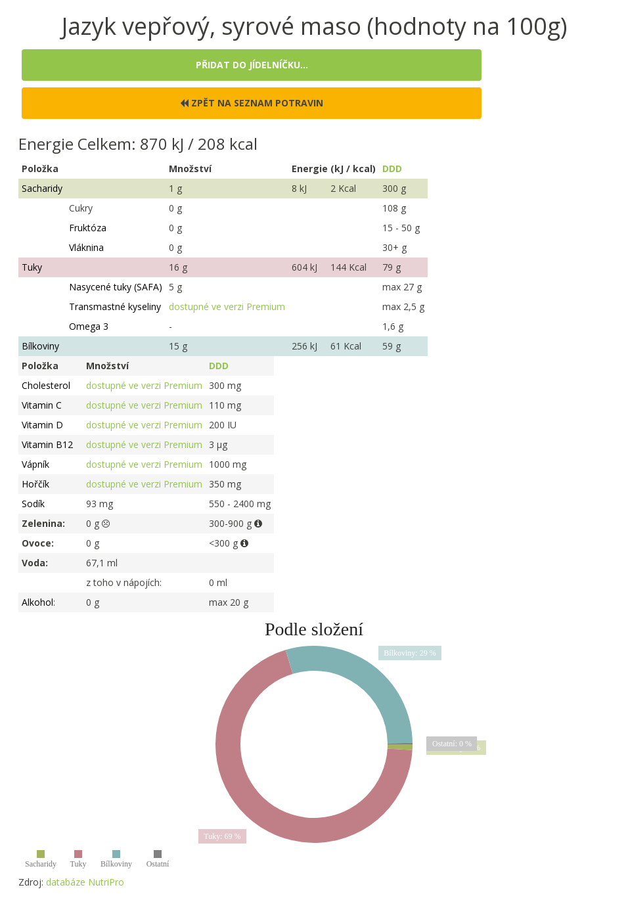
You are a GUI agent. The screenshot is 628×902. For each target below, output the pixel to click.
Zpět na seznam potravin (251, 103)
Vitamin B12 (47, 444)
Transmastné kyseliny (115, 306)
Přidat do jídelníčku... (252, 64)
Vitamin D (42, 424)
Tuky (32, 267)
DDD (392, 168)
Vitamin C (42, 405)
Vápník (35, 464)
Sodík (33, 503)
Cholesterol (46, 385)
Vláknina (86, 247)
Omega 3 (88, 326)
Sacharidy (42, 188)
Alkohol (37, 602)
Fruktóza (87, 227)
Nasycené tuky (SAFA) (115, 287)
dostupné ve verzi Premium (227, 306)
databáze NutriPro (85, 882)
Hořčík (35, 484)
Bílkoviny (40, 346)
